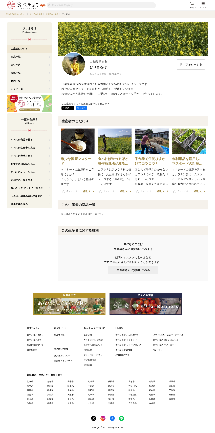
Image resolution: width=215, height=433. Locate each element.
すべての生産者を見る (23, 147)
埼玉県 (71, 386)
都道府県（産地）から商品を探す (44, 374)
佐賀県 (30, 403)
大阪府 (71, 394)
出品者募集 (59, 335)
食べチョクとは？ (35, 335)
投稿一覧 (15, 72)
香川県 (111, 399)
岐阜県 (111, 390)
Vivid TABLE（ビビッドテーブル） (169, 335)
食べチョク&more (124, 350)
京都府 (50, 394)
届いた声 (15, 64)
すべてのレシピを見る (23, 172)
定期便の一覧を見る (22, 180)
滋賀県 (30, 394)
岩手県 (71, 381)
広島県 (50, 399)
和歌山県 (132, 394)
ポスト (68, 108)
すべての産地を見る (22, 155)
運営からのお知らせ (93, 345)
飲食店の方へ (33, 350)
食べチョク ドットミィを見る (27, 188)
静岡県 (131, 390)
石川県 (30, 390)
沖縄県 (152, 403)
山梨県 (71, 390)
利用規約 (88, 350)
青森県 (50, 381)
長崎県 (50, 403)
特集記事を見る (19, 204)
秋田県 (111, 381)
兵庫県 (91, 394)
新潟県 (152, 386)
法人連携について (62, 355)
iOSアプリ (158, 350)
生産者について (19, 48)
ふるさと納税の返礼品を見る (26, 196)
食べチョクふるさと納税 (127, 335)
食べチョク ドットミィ (126, 340)
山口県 (71, 399)
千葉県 (91, 386)
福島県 (152, 381)
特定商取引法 (90, 360)
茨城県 (172, 381)
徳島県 (91, 399)
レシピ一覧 (17, 89)
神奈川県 (132, 386)
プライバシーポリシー (94, 355)
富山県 (172, 386)
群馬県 (50, 386)
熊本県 (71, 403)
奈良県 (111, 394)
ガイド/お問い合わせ (93, 340)
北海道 (30, 381)
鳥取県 (152, 394)
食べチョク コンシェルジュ (166, 340)
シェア (82, 108)
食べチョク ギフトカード (164, 345)
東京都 (111, 386)
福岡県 (172, 399)
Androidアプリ (122, 355)
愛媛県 (131, 399)
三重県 (172, 390)
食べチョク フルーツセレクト (129, 345)
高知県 (152, 399)
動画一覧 (15, 81)
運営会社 (88, 335)
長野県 (91, 390)
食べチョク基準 (34, 340)
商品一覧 (15, 56)
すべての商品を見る (22, 139)
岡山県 (30, 399)
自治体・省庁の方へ (63, 360)
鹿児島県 (132, 403)
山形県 (131, 381)
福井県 (50, 390)
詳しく (87, 191)
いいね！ (70, 191)
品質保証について (35, 345)
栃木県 (30, 386)
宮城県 (91, 381)
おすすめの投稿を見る (23, 164)
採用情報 (88, 365)
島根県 (172, 394)
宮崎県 (111, 403)
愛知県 (152, 390)
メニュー (203, 5)
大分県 (91, 403)
